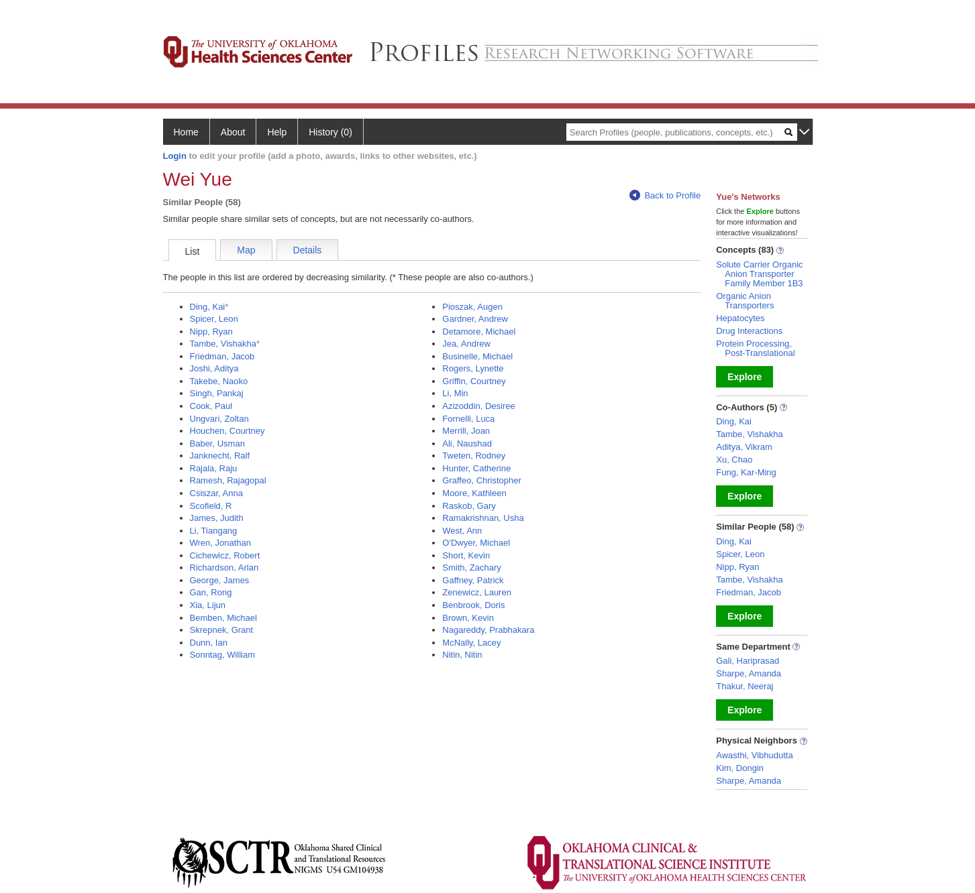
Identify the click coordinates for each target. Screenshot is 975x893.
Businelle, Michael (477, 356)
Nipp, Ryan (211, 331)
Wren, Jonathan (221, 543)
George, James (220, 580)
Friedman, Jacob (222, 356)
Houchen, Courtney (227, 431)
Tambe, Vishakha (223, 344)
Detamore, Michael (478, 331)
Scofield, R (211, 506)
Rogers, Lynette (472, 368)
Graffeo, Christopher (481, 480)
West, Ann (462, 531)
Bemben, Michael (223, 618)
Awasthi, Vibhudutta (754, 755)
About (233, 132)
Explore (744, 376)
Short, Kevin (466, 555)
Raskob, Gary (468, 506)
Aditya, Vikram (744, 447)
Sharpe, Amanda (748, 673)
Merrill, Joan (466, 431)
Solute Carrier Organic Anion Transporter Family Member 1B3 (759, 273)
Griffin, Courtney (473, 381)
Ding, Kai (207, 307)
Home (186, 132)
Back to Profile (665, 195)
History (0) (330, 132)
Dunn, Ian (208, 643)
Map (246, 250)
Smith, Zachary (471, 567)
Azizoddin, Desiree (478, 406)
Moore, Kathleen (474, 493)
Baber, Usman (217, 443)
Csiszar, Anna (217, 493)
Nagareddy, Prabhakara (488, 630)
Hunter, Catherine (476, 468)
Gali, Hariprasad (747, 661)
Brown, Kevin (468, 618)
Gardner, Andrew (475, 319)
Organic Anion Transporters (745, 300)
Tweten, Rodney (473, 456)
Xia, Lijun (207, 605)
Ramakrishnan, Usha (482, 518)
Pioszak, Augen (472, 307)
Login (175, 156)
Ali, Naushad (467, 443)
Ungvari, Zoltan (219, 419)
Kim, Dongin (740, 768)
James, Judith (217, 518)
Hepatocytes (740, 318)
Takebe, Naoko (219, 381)
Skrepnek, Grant (222, 630)
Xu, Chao (734, 460)
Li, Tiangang (214, 531)
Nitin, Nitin (462, 655)
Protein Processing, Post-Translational (755, 348)
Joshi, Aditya (214, 368)
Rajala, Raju (214, 468)
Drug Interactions (749, 331)
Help (277, 132)
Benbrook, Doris (473, 605)
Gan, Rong (211, 592)
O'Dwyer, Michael (476, 543)
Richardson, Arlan (224, 567)
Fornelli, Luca (468, 419)
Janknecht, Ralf (220, 456)
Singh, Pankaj (217, 393)
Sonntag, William (223, 655)
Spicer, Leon (214, 319)
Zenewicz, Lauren (476, 592)
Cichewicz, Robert (225, 555)
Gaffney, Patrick (472, 580)
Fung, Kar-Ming (746, 472)
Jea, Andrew (466, 344)
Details (307, 250)
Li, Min (455, 393)
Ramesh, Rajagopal (228, 480)
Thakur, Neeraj (744, 686)
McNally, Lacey (471, 643)
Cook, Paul (211, 406)
